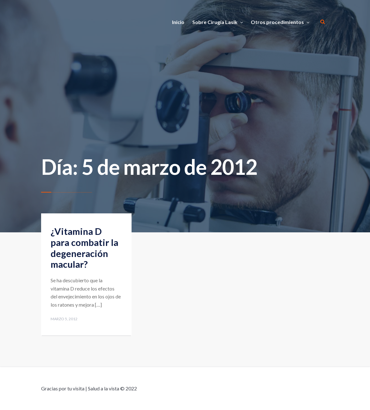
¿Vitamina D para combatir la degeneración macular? (84, 248)
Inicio (178, 22)
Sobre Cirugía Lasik (214, 22)
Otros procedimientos (277, 22)
